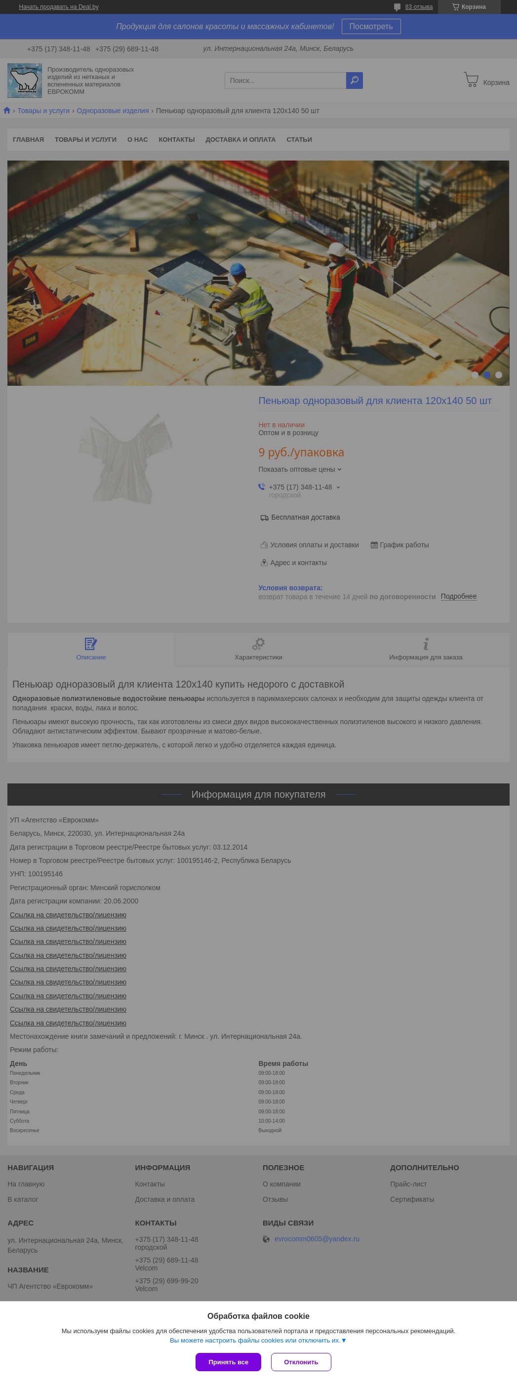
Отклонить (301, 1362)
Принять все (228, 1362)
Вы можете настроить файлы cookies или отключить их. (255, 1340)
